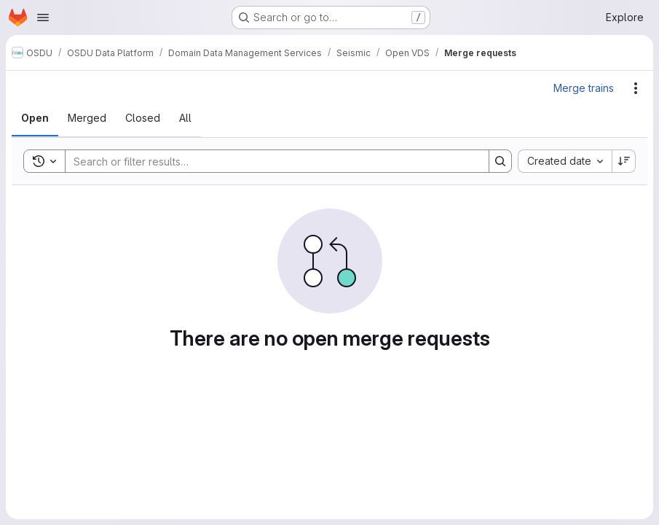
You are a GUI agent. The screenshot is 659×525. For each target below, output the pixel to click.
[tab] (35, 118)
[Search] (270, 161)
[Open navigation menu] (43, 17)
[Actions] (635, 88)
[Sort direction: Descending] (624, 161)
